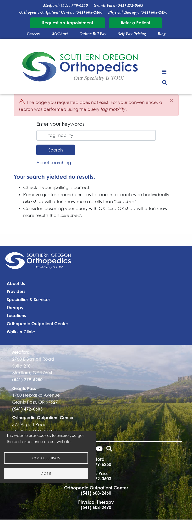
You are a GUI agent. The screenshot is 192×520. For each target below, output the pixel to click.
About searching (53, 162)
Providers (16, 291)
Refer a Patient (135, 22)
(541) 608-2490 (153, 12)
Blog (161, 34)
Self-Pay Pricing (132, 34)
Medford (21, 352)
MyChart (60, 34)
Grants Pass (24, 388)
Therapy (15, 307)
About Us (16, 283)
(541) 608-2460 (88, 12)
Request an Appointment (67, 22)
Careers (33, 34)
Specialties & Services (28, 299)
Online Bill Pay (92, 34)
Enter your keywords (60, 124)
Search (55, 149)
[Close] (171, 100)
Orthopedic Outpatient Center (37, 323)
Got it (46, 473)
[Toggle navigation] (164, 71)
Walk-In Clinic (21, 331)
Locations (16, 315)
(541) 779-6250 (74, 5)
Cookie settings (46, 458)
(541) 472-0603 (129, 5)
